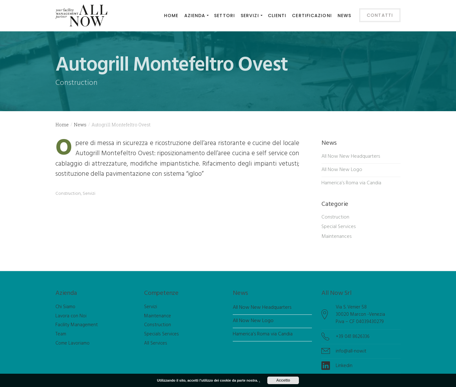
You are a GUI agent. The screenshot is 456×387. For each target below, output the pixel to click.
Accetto (283, 380)
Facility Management (76, 325)
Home (62, 125)
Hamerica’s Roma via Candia (351, 183)
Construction (68, 193)
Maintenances (336, 236)
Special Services (338, 227)
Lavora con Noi (70, 316)
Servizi (89, 193)
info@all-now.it (351, 351)
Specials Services (161, 334)
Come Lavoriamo (72, 343)
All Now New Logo (341, 170)
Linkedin (344, 366)
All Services (155, 343)
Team (60, 334)
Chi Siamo (65, 307)
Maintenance (157, 316)
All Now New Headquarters (350, 156)
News (80, 125)
